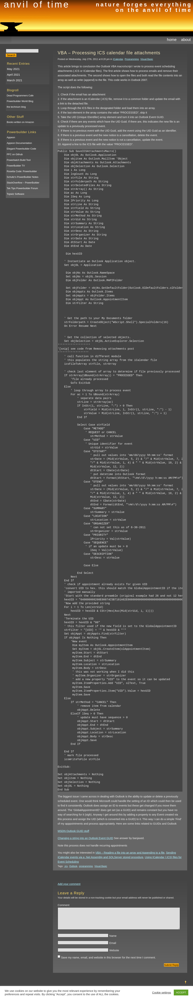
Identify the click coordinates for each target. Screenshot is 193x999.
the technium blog (16, 106)
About (186, 39)
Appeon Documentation (19, 143)
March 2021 (14, 80)
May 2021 (13, 69)
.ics (66, 866)
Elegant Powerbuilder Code (21, 148)
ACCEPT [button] (181, 992)
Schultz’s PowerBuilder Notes (22, 177)
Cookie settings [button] (161, 992)
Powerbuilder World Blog (20, 101)
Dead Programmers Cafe (20, 95)
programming (86, 866)
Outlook (73, 866)
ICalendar (118, 59)
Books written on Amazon (20, 122)
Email (112, 946)
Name (112, 938)
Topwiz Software (15, 194)
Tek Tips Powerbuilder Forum (22, 188)
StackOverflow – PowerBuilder (23, 182)
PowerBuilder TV (16, 165)
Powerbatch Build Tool (19, 160)
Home (172, 39)
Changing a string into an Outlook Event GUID (85, 838)
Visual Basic (146, 59)
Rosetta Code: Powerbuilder (22, 171)
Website (114, 953)
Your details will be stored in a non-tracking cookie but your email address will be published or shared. (116, 897)
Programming (132, 59)
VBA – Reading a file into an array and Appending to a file (129, 852)
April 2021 (13, 74)
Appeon (11, 137)
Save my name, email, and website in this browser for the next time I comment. (108, 960)
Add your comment (69, 883)
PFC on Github (15, 154)
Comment (63, 905)
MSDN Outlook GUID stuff (73, 830)
